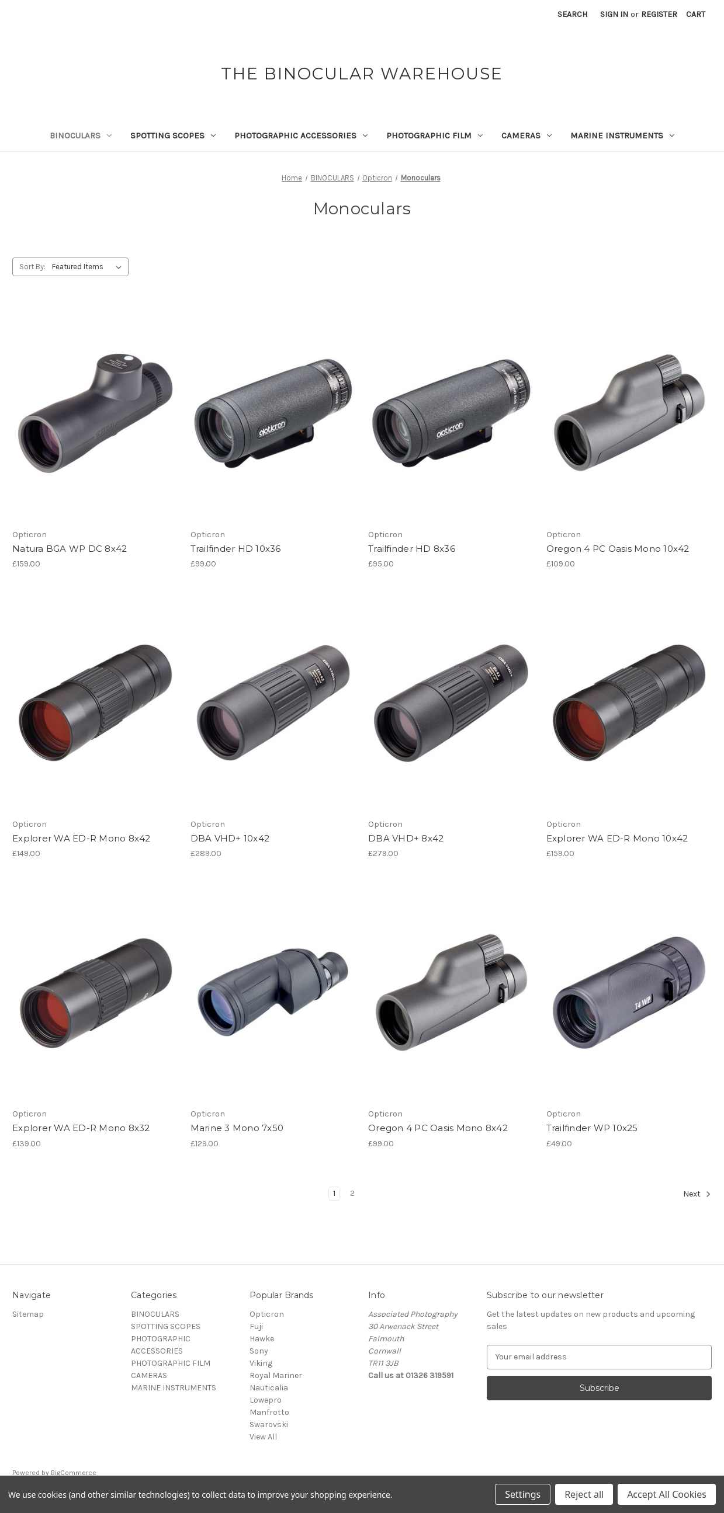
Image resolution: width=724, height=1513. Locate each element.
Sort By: (32, 266)
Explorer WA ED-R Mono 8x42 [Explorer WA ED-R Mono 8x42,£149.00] (81, 838)
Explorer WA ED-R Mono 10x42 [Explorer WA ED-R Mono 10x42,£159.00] (617, 838)
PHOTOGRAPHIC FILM (434, 135)
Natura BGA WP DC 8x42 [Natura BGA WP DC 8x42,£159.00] (69, 548)
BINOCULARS (81, 135)
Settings (523, 1494)
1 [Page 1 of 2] (334, 1193)
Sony (259, 1351)
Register (659, 14)
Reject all (584, 1494)
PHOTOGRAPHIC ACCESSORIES (301, 135)
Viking (261, 1363)
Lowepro (266, 1400)
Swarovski (269, 1424)
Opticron (267, 1314)
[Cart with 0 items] (696, 14)
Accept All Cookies (666, 1494)
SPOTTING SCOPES (173, 135)
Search (572, 14)
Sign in (614, 14)
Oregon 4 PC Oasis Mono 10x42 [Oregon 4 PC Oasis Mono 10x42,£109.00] (618, 548)
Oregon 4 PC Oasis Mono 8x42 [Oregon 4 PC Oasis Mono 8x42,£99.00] (438, 1127)
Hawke (262, 1339)
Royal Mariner (276, 1375)
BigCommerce (73, 1473)
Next (697, 1194)
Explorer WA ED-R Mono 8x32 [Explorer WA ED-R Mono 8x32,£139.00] (81, 1127)
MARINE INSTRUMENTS (622, 135)
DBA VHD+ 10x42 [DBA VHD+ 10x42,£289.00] (230, 838)
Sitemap (28, 1314)
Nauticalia (269, 1388)
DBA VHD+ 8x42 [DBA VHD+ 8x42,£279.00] (406, 838)
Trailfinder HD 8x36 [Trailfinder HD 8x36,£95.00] (411, 548)
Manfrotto (269, 1412)
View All (263, 1437)
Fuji (256, 1326)
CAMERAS (526, 135)
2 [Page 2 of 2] (352, 1193)
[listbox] (89, 267)
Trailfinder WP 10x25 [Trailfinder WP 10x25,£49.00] (592, 1127)
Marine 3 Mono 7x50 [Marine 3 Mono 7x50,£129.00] (237, 1127)
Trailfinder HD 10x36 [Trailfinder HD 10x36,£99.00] (235, 548)
